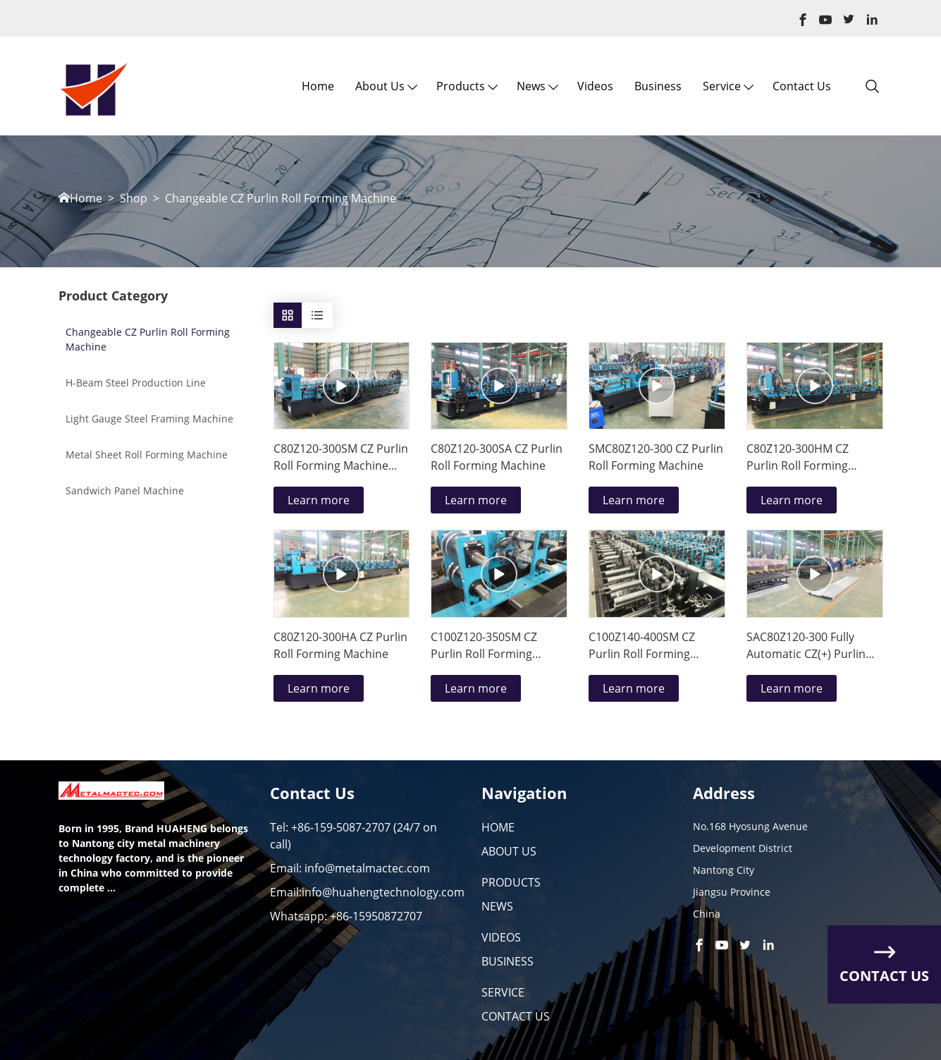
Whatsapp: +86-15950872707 (346, 916)
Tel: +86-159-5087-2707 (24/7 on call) (353, 836)
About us (380, 86)
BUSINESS (507, 961)
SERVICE (502, 992)
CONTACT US (515, 1016)
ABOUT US (508, 851)
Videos (595, 86)
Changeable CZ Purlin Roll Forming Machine (280, 198)
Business (658, 86)
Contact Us (802, 86)
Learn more (319, 500)
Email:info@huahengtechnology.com (367, 892)
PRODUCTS (511, 882)
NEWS (497, 906)
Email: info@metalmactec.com (350, 868)
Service (722, 86)
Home (318, 86)
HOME (498, 827)
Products (460, 86)
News (531, 86)
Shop (133, 198)
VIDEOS (501, 937)
